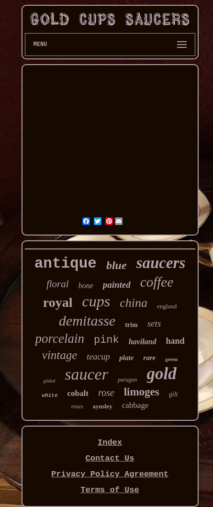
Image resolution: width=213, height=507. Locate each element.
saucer (86, 374)
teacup (98, 356)
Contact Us (109, 458)
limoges (141, 392)
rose (106, 392)
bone (85, 286)
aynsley (102, 406)
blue (116, 265)
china (133, 303)
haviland (143, 342)
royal (58, 302)
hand (175, 341)
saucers (161, 262)
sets (154, 323)
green (171, 359)
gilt (173, 394)
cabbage (135, 405)
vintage (60, 355)
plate (126, 357)
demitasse (87, 320)
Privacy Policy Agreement (109, 474)
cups (96, 301)
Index (110, 442)
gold (162, 373)
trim (131, 324)
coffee (156, 282)
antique (65, 263)
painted (117, 285)
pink (106, 340)
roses (77, 406)
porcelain (59, 338)
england (167, 306)
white (50, 395)
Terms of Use (109, 490)
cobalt (78, 393)
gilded (49, 380)
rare (149, 357)
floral (57, 284)
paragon (127, 379)
